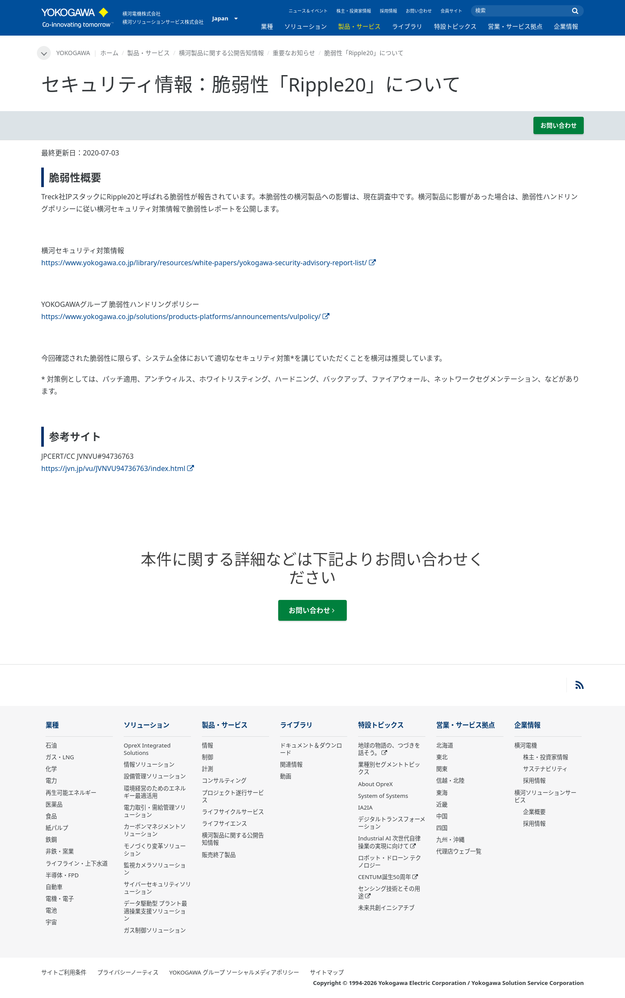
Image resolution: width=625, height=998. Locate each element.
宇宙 (51, 922)
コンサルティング (224, 780)
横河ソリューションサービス (545, 796)
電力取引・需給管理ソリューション (155, 811)
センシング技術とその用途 (389, 892)
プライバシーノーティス (127, 972)
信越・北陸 (450, 780)
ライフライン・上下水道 (77, 863)
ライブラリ (407, 26)
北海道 (444, 745)
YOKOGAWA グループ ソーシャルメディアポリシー (234, 972)
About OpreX (375, 784)
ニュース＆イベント (308, 11)
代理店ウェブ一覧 (458, 851)
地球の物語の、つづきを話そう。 (389, 749)
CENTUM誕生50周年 (384, 877)
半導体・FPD (62, 875)
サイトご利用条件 (63, 972)
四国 (441, 828)
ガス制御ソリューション (155, 930)
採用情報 (388, 11)
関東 (441, 769)
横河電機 (525, 745)
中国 (441, 816)
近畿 (441, 804)
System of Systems (383, 796)
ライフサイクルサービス (233, 812)
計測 (207, 769)
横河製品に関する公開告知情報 (221, 53)
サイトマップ (327, 972)
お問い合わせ (419, 11)
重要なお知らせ (294, 53)
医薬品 (54, 804)
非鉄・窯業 (60, 851)
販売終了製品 (219, 855)
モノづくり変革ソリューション (155, 849)
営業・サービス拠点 (515, 26)
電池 (51, 910)
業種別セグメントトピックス (389, 768)
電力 (51, 780)
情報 (207, 745)
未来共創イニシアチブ (386, 908)
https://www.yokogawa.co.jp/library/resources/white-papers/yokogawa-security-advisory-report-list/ (208, 262)
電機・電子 (60, 898)
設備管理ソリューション (155, 776)
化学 (51, 769)
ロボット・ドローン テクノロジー (389, 861)
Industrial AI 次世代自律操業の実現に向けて (389, 842)
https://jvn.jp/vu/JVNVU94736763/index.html (117, 468)
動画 (285, 776)
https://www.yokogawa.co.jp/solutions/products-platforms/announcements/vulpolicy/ (185, 316)
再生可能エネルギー (71, 793)
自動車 (54, 887)
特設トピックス (455, 26)
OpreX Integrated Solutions (147, 749)
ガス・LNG (60, 757)
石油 (51, 745)
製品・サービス (359, 26)
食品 (51, 816)
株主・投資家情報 (353, 11)
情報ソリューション (149, 764)
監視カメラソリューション (155, 868)
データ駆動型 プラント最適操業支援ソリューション (155, 910)
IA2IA (365, 807)
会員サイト (451, 11)
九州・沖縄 (450, 839)
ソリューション (305, 26)
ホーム (109, 53)
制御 (207, 757)
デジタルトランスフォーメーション (391, 822)
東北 (441, 757)
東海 (441, 793)
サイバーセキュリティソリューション (157, 888)
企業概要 (534, 812)
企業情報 (566, 26)
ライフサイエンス (224, 823)
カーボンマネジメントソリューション (155, 830)
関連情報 (291, 764)
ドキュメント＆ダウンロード (311, 749)
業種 (267, 26)
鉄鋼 (51, 839)
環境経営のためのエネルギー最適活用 (155, 792)
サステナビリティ (545, 769)
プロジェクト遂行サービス (233, 796)
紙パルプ (57, 828)
